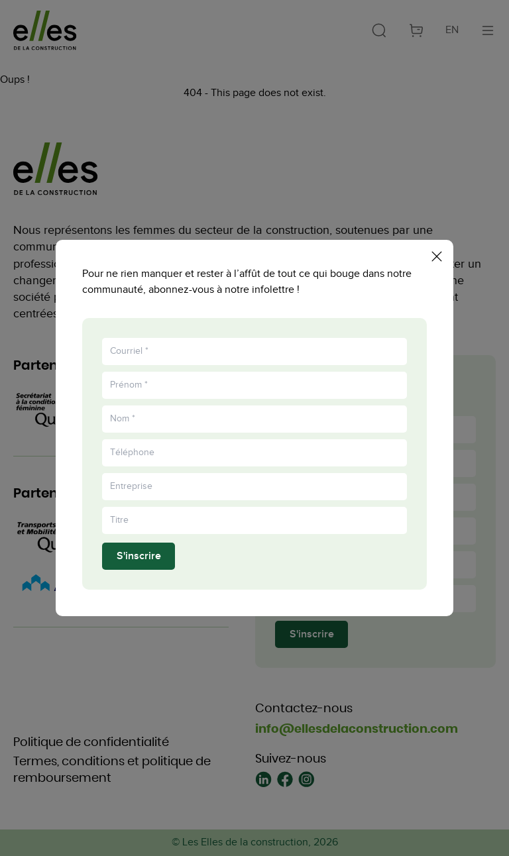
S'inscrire (139, 562)
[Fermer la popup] (437, 250)
